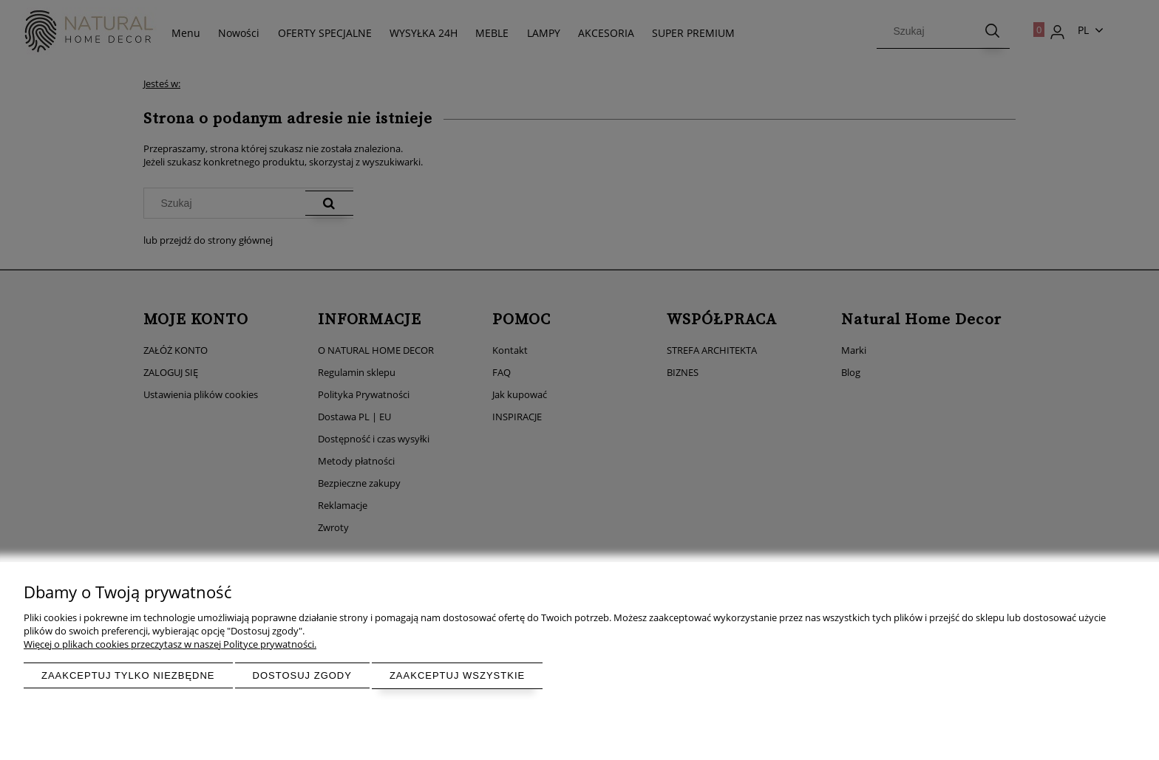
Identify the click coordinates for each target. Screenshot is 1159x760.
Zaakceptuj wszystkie (457, 675)
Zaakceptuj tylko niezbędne (128, 675)
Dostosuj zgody (302, 675)
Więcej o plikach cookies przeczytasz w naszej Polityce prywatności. (170, 644)
